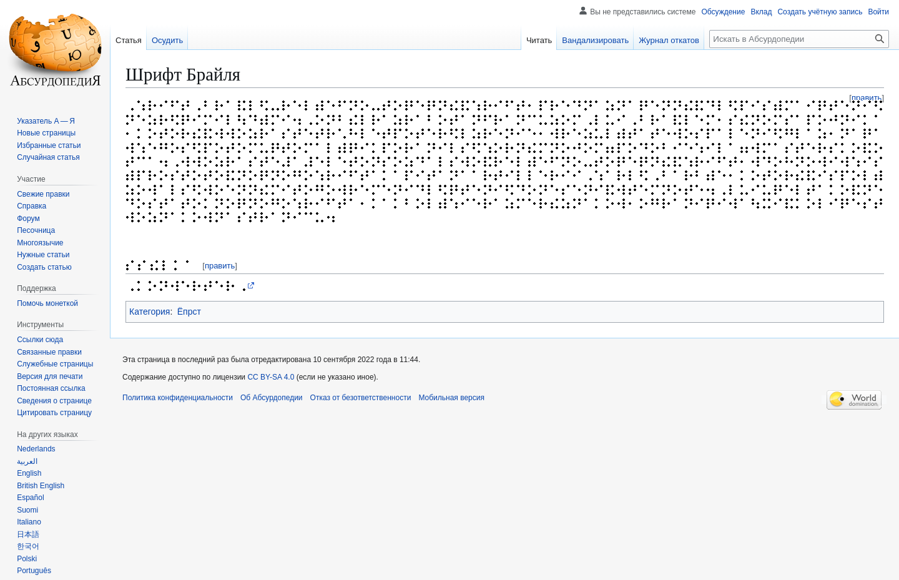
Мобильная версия (451, 397)
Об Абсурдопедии (271, 397)
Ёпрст (189, 312)
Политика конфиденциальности (177, 397)
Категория (149, 312)
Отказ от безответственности (360, 397)
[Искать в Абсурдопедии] (799, 39)
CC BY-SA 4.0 (270, 377)
